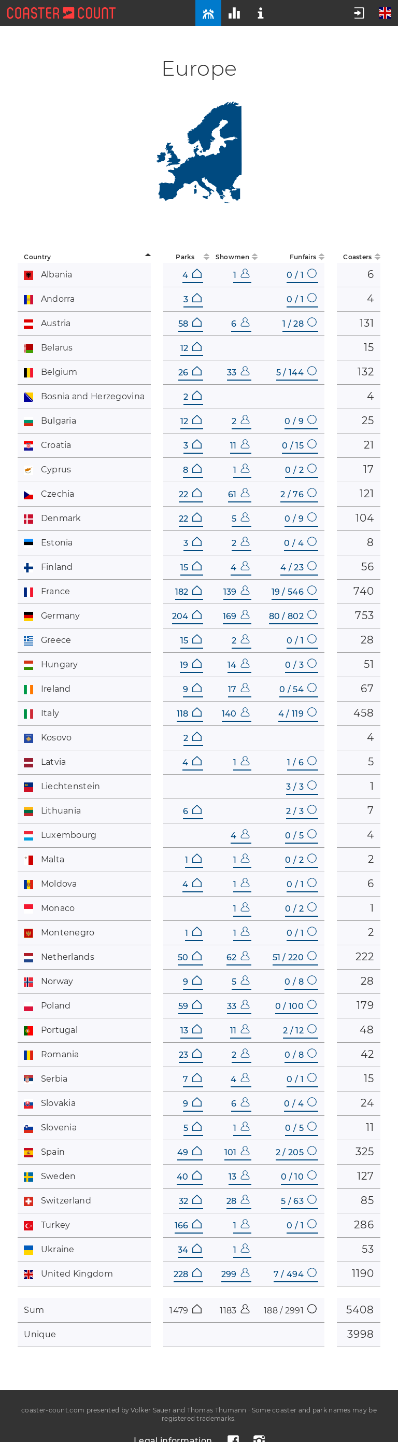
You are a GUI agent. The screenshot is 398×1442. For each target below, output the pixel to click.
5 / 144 (296, 372)
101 (237, 1152)
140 (236, 714)
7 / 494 (295, 1274)
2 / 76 (298, 494)
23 (190, 1055)
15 (191, 567)
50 (190, 957)
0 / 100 (296, 1006)
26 (190, 372)
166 (188, 1225)
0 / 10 (299, 1177)
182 (188, 592)
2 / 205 (296, 1152)
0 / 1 (302, 275)
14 (239, 665)
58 (190, 324)
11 (240, 446)
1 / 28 (299, 324)
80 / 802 (293, 616)
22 (190, 494)
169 (236, 616)
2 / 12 (300, 1030)
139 (236, 592)
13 (191, 1030)
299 (235, 1274)
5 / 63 (299, 1201)
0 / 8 (301, 982)
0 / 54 (298, 689)
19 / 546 (294, 592)
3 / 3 (301, 787)
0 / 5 (301, 836)
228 (188, 1274)
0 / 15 (299, 446)
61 (239, 494)
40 (189, 1177)
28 (238, 1201)
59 (190, 1006)
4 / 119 (297, 714)
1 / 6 (302, 762)
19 (191, 665)
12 (191, 348)
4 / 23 (298, 567)
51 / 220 (295, 957)
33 (238, 372)
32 (190, 1201)
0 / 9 (301, 421)
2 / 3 (301, 811)
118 (189, 714)
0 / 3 (301, 665)
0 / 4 (300, 543)
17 (239, 689)
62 (238, 957)
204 (187, 616)
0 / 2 (301, 470)
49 (189, 1152)
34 (190, 1250)
